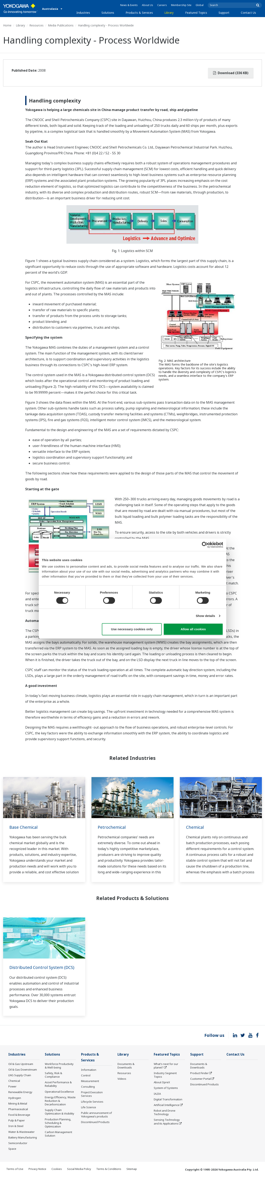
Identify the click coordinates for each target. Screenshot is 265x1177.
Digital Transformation (168, 1099)
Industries (83, 13)
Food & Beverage (19, 1115)
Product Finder (199, 1073)
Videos (122, 1079)
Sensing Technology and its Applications (167, 1121)
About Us (147, 5)
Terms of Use (14, 1169)
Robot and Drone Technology (164, 1112)
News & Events (129, 5)
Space (12, 1149)
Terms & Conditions (108, 1169)
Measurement (90, 1081)
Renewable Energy (20, 1092)
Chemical (195, 827)
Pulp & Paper (16, 1120)
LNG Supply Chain (19, 1075)
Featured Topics (196, 13)
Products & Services (139, 13)
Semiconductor (17, 1143)
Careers (162, 5)
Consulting (88, 1087)
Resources (36, 25)
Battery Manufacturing (22, 1138)
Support (224, 13)
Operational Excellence (59, 1092)
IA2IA (157, 1094)
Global (200, 5)
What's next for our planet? (166, 1066)
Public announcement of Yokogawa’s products (96, 1115)
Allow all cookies (193, 629)
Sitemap (131, 1169)
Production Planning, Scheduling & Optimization (58, 1122)
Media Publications (61, 25)
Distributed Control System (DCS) (42, 967)
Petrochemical (112, 827)
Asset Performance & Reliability (58, 1084)
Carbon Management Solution (58, 1134)
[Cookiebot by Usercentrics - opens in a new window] (205, 545)
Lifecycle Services (92, 1102)
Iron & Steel (15, 1126)
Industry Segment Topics (165, 1075)
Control (85, 1076)
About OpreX (162, 1082)
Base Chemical (23, 827)
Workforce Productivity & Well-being (59, 1066)
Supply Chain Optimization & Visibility (59, 1112)
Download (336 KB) (230, 73)
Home (7, 25)
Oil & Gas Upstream (20, 1064)
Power (12, 1086)
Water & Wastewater (21, 1132)
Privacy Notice (37, 1169)
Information (88, 1070)
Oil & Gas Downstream (22, 1070)
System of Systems (166, 1088)
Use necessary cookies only (132, 629)
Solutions (107, 13)
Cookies (56, 1169)
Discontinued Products (95, 1122)
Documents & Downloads (126, 1066)
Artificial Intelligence (166, 1105)
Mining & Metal (17, 1104)
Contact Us (248, 13)
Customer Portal (200, 1079)
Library (169, 13)
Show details (205, 616)
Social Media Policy (79, 1169)
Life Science (88, 1108)
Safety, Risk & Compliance (53, 1075)
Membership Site (181, 5)
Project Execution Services (92, 1094)
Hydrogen (14, 1098)
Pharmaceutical (18, 1109)
